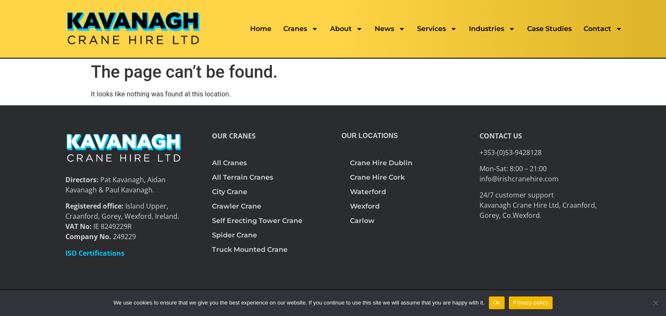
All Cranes (229, 163)
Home (260, 29)
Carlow (362, 221)
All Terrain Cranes (242, 177)
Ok (496, 302)
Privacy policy (530, 302)
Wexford (365, 206)
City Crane (229, 192)
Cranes (300, 29)
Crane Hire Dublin (381, 163)
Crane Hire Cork (377, 177)
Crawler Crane (236, 206)
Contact (603, 29)
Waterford (368, 192)
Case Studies (549, 29)
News (390, 29)
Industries (492, 29)
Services (437, 29)
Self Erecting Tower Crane (257, 221)
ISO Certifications (94, 253)
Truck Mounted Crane (250, 249)
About (346, 29)
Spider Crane (234, 235)
